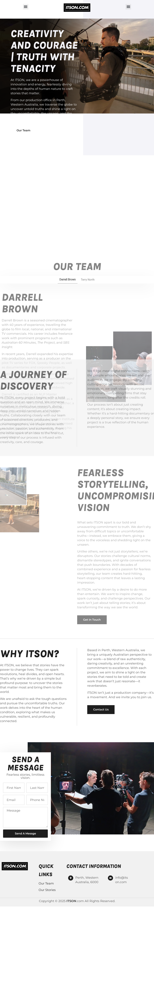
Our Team (46, 883)
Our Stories (47, 889)
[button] (26, 7)
